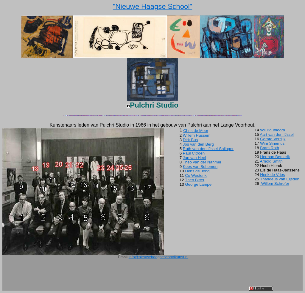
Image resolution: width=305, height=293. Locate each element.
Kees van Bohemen (200, 166)
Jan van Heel (194, 157)
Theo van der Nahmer (202, 162)
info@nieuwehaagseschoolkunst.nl (158, 257)
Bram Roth (269, 148)
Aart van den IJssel (277, 134)
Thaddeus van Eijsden (279, 179)
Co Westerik (195, 175)
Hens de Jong (197, 171)
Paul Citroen (194, 153)
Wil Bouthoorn (272, 130)
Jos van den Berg (198, 144)
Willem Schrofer (275, 183)
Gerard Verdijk (272, 139)
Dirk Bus (190, 140)
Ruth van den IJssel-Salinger (208, 148)
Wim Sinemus (272, 143)
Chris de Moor (195, 130)
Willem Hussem (197, 135)
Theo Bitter (194, 180)
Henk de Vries (272, 174)
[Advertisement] (140, 277)
